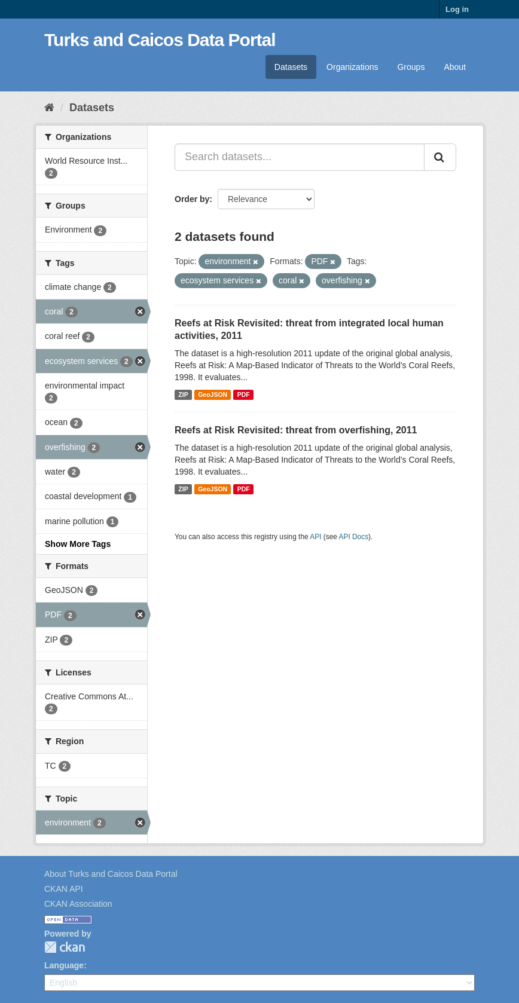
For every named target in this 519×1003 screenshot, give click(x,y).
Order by (192, 199)
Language (64, 965)
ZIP (183, 394)
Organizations (352, 67)
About (455, 67)
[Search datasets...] (300, 157)
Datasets (290, 67)
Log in (457, 9)
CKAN (64, 947)
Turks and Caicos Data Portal (160, 40)
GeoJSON (212, 394)
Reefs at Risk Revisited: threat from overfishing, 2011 (296, 430)
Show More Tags (78, 544)
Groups (411, 67)
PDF (243, 394)
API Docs (354, 537)
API (315, 537)
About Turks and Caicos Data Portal (111, 874)
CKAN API (63, 889)
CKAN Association (78, 904)
